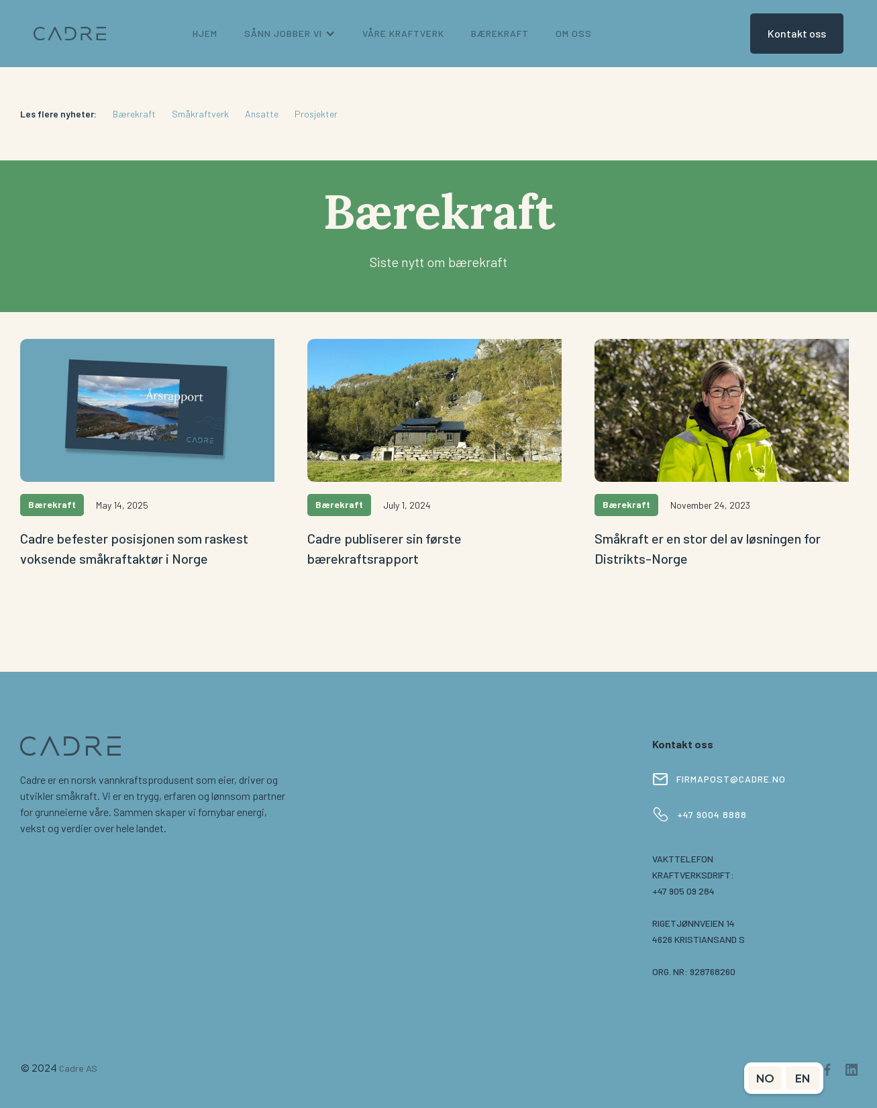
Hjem (205, 33)
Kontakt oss (797, 33)
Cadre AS (78, 1068)
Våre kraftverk (403, 33)
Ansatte (261, 113)
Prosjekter (316, 113)
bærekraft (500, 33)
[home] (70, 34)
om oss (574, 33)
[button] (290, 33)
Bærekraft (134, 113)
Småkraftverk (200, 113)
